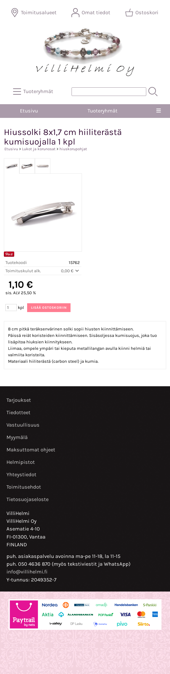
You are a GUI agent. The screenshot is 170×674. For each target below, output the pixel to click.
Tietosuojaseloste (27, 499)
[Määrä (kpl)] (11, 307)
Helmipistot (20, 462)
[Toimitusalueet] (34, 12)
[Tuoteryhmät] (33, 91)
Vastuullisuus (23, 425)
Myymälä (17, 437)
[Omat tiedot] (91, 12)
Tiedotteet (18, 412)
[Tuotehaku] (109, 91)
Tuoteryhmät (103, 111)
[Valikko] (158, 111)
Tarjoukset (18, 400)
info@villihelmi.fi (27, 572)
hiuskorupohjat (73, 149)
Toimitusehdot (23, 487)
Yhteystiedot (21, 475)
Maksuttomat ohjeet (30, 450)
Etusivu (29, 111)
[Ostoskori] (142, 12)
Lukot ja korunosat (39, 149)
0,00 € (70, 270)
